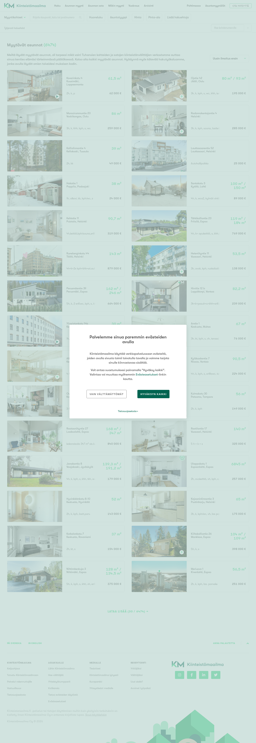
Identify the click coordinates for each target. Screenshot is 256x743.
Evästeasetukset (147, 374)
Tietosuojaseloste (127, 411)
